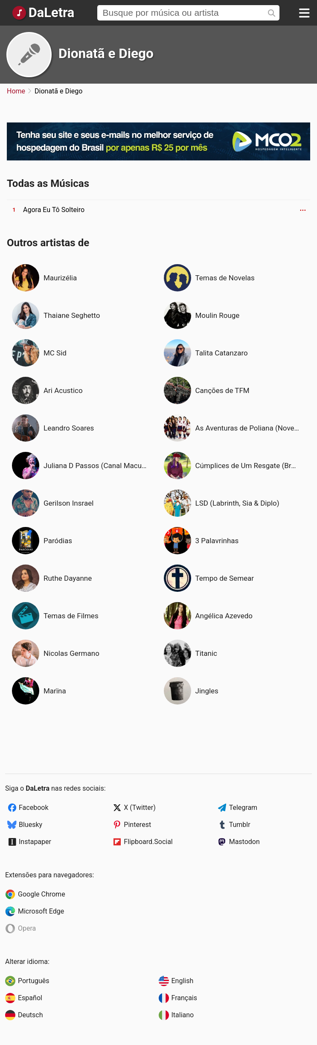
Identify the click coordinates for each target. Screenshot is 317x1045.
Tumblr (239, 825)
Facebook (33, 807)
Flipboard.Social (148, 842)
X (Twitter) (139, 807)
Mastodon (244, 842)
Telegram (243, 807)
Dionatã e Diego (106, 53)
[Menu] (304, 13)
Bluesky (30, 825)
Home (16, 91)
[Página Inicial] (43, 13)
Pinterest (137, 825)
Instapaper (35, 842)
